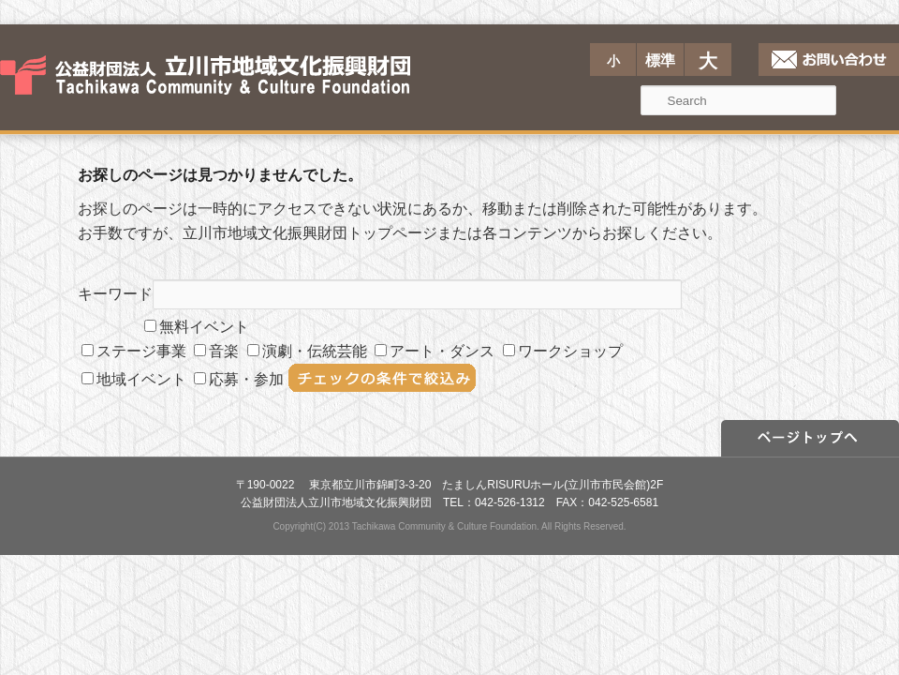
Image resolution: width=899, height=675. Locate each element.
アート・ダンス (434, 351)
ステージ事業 (133, 351)
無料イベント (196, 327)
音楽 (216, 351)
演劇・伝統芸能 (307, 351)
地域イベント (133, 379)
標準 (660, 60)
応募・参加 (239, 379)
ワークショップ (563, 351)
